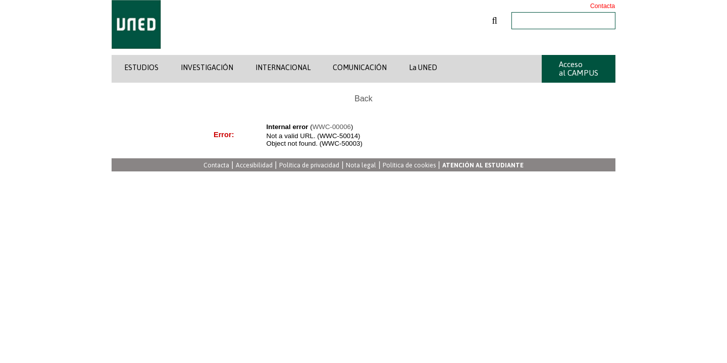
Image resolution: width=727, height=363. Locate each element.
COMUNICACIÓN (360, 68)
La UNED (423, 68)
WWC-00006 (332, 127)
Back (363, 98)
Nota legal (361, 165)
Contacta (602, 6)
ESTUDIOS (141, 68)
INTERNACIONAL (282, 68)
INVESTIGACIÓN (207, 68)
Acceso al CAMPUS (578, 68)
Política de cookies (409, 165)
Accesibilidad (254, 165)
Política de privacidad (309, 165)
